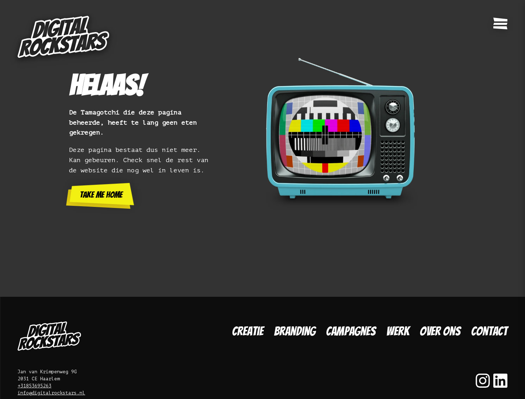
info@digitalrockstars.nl (51, 392)
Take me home (101, 195)
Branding (294, 331)
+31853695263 (34, 385)
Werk (397, 331)
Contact (489, 331)
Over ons (440, 331)
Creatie (247, 331)
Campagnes (351, 331)
